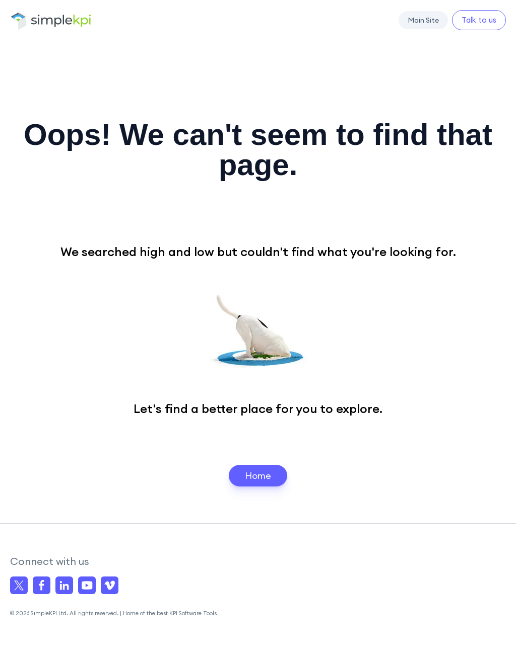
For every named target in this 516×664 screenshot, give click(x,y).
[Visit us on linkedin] (64, 585)
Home (258, 475)
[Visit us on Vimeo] (109, 585)
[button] (423, 20)
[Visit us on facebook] (41, 585)
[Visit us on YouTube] (87, 585)
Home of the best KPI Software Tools (170, 613)
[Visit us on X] (19, 585)
